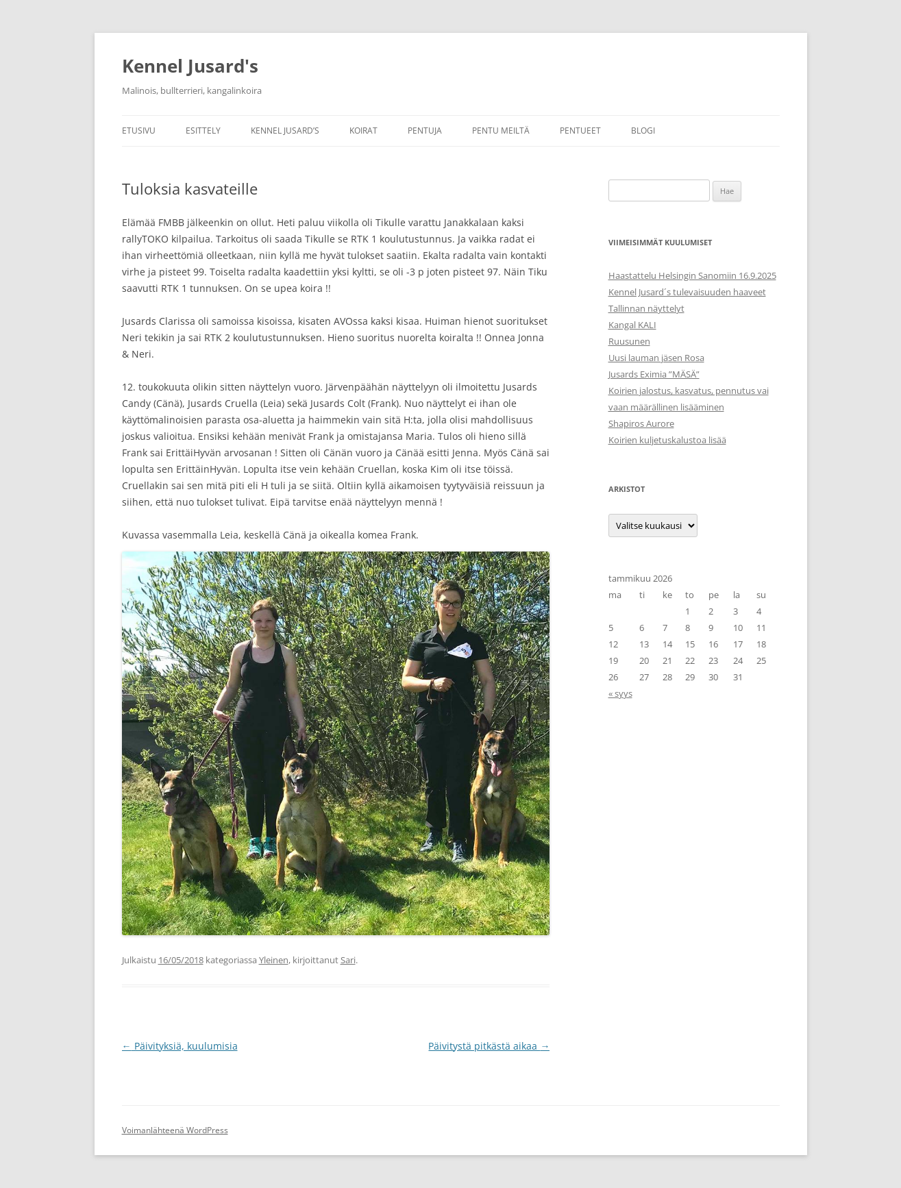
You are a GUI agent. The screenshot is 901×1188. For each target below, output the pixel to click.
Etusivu (139, 130)
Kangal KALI (632, 325)
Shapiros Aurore (641, 423)
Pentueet (580, 130)
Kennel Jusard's (190, 65)
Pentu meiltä (501, 130)
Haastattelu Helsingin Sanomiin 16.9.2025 (692, 275)
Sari (348, 960)
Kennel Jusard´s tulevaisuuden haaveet (687, 292)
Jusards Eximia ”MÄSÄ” (654, 374)
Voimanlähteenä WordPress (175, 1130)
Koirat (363, 130)
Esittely (203, 130)
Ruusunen (629, 341)
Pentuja (425, 130)
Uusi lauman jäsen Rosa (656, 357)
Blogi (643, 130)
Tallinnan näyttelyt (646, 308)
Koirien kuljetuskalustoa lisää (667, 440)
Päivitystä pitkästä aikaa (489, 1045)
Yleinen (273, 960)
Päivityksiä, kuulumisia (180, 1045)
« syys (620, 693)
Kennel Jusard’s (285, 130)
